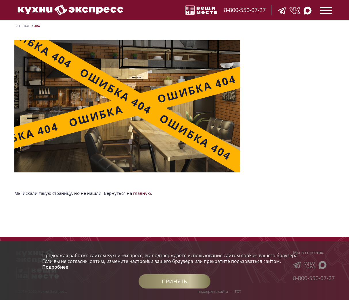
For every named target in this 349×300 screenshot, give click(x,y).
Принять (174, 281)
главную (142, 193)
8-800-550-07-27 (245, 10)
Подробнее (55, 267)
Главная (21, 26)
